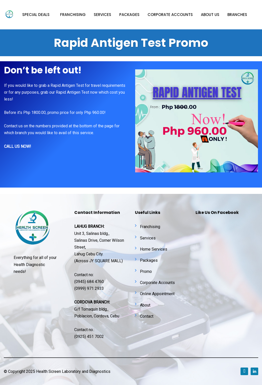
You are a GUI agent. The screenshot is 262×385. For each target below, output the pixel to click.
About (145, 305)
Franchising (73, 14)
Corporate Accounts (157, 282)
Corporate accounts (170, 14)
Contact (146, 316)
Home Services (153, 249)
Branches (237, 14)
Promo (146, 271)
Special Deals (36, 14)
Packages (129, 14)
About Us (210, 14)
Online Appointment (157, 293)
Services (102, 14)
